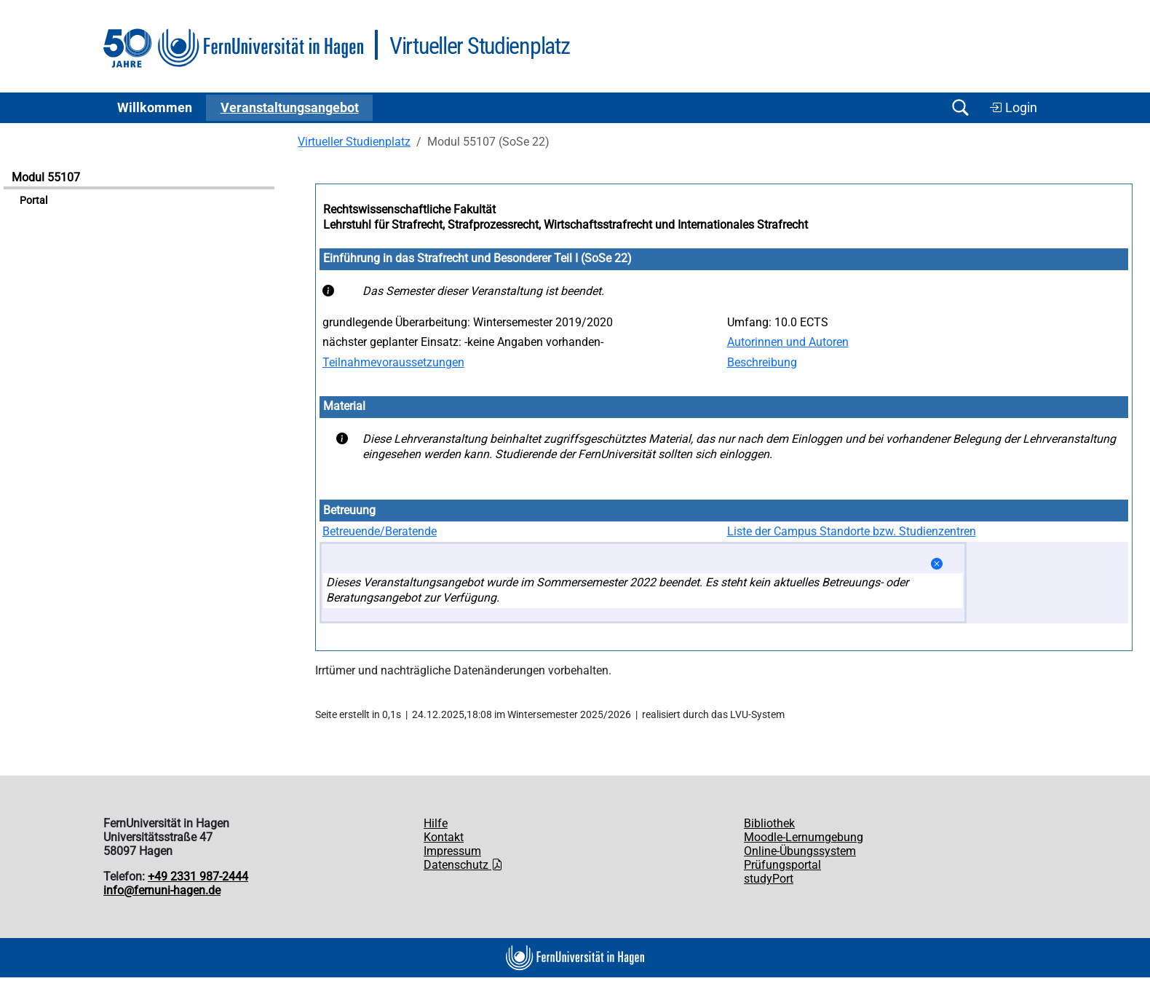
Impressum (452, 851)
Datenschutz (463, 865)
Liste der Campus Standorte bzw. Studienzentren (851, 531)
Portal (33, 200)
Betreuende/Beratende (379, 531)
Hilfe (436, 823)
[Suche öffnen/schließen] (960, 107)
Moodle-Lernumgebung (803, 837)
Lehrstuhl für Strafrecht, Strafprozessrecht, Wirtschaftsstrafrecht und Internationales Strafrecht (565, 225)
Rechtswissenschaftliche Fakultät (409, 209)
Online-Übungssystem (800, 851)
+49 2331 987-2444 (198, 876)
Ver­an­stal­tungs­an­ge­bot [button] (290, 108)
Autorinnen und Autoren (788, 342)
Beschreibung (762, 362)
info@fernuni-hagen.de (162, 890)
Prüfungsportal (782, 865)
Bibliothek (769, 823)
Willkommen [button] (154, 108)
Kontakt (444, 837)
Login (1013, 108)
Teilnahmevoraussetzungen (393, 362)
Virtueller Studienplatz (354, 142)
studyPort (768, 879)
